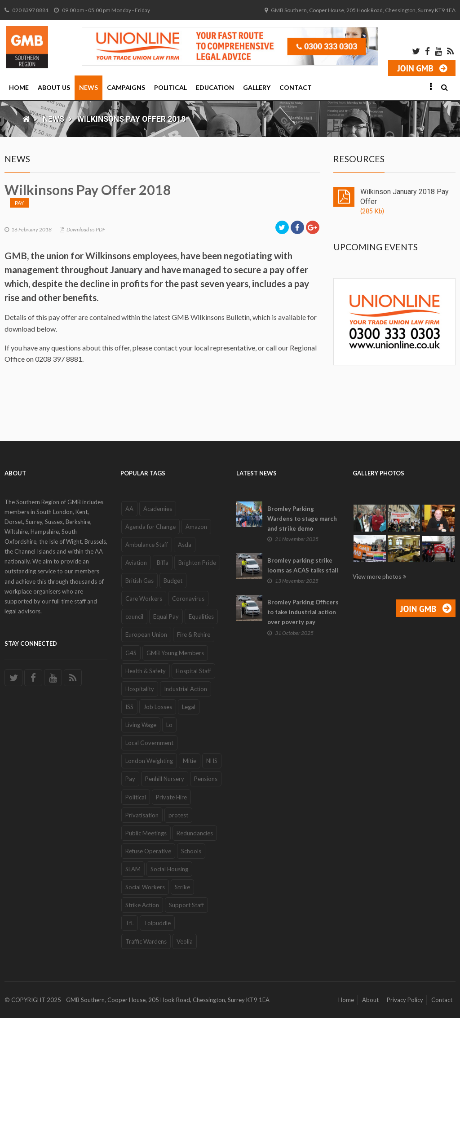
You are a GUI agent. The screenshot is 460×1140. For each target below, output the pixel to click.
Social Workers (145, 1009)
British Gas (139, 702)
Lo (169, 846)
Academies (157, 630)
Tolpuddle (157, 1045)
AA (129, 630)
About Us (54, 87)
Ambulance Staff (146, 666)
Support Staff (186, 1027)
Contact (295, 87)
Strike (182, 1009)
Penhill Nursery (164, 901)
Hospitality (139, 810)
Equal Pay (166, 738)
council (134, 738)
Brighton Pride (197, 684)
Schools (191, 972)
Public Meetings (146, 954)
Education (215, 87)
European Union (146, 756)
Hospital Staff (193, 792)
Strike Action (142, 1027)
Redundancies (195, 954)
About (370, 1121)
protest (178, 936)
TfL (129, 1045)
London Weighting (149, 883)
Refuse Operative (148, 972)
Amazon (196, 648)
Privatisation (142, 936)
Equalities (201, 738)
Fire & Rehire (193, 756)
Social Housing (169, 990)
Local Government (149, 865)
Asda (184, 666)
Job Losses (157, 828)
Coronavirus (188, 720)
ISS (129, 828)
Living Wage (140, 846)
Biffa (162, 684)
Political (170, 87)
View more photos (377, 698)
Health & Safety (145, 792)
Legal (188, 828)
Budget (173, 702)
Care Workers (143, 720)
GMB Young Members (175, 774)
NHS (211, 883)
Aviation (136, 684)
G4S (131, 774)
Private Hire (171, 919)
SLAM (133, 990)
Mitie (189, 883)
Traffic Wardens (146, 1063)
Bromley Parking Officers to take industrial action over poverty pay (303, 734)
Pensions (205, 901)
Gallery (256, 87)
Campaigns (126, 87)
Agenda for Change (150, 648)
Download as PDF (85, 389)
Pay (19, 362)
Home (19, 87)
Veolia (185, 1063)
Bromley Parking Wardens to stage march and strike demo (302, 640)
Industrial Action (185, 810)
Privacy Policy (405, 1121)
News (88, 87)
